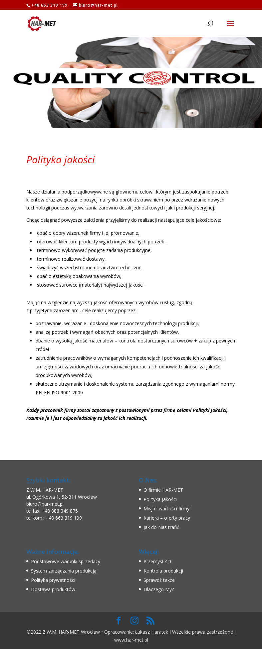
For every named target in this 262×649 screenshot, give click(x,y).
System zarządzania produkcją (64, 571)
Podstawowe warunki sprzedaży (65, 561)
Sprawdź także (159, 580)
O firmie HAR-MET (163, 490)
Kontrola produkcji (163, 571)
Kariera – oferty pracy (166, 518)
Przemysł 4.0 (157, 561)
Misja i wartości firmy (166, 508)
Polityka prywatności (53, 580)
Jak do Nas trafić (161, 527)
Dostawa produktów (53, 589)
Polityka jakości (160, 499)
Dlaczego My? (158, 589)
